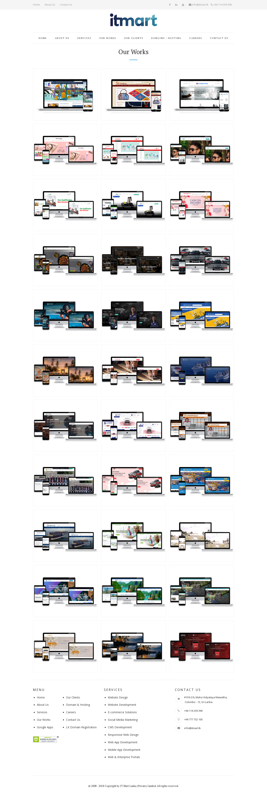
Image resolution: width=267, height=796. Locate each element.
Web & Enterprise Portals (124, 757)
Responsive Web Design (123, 735)
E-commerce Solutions (122, 712)
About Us (50, 4)
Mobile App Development (124, 750)
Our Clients (133, 38)
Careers (195, 38)
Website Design (118, 697)
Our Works (107, 38)
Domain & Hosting (78, 705)
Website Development (122, 705)
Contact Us (66, 4)
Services (84, 38)
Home (36, 4)
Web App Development (122, 742)
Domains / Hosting (166, 38)
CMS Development (120, 727)
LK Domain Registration (81, 727)
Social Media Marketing (123, 720)
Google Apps (45, 727)
